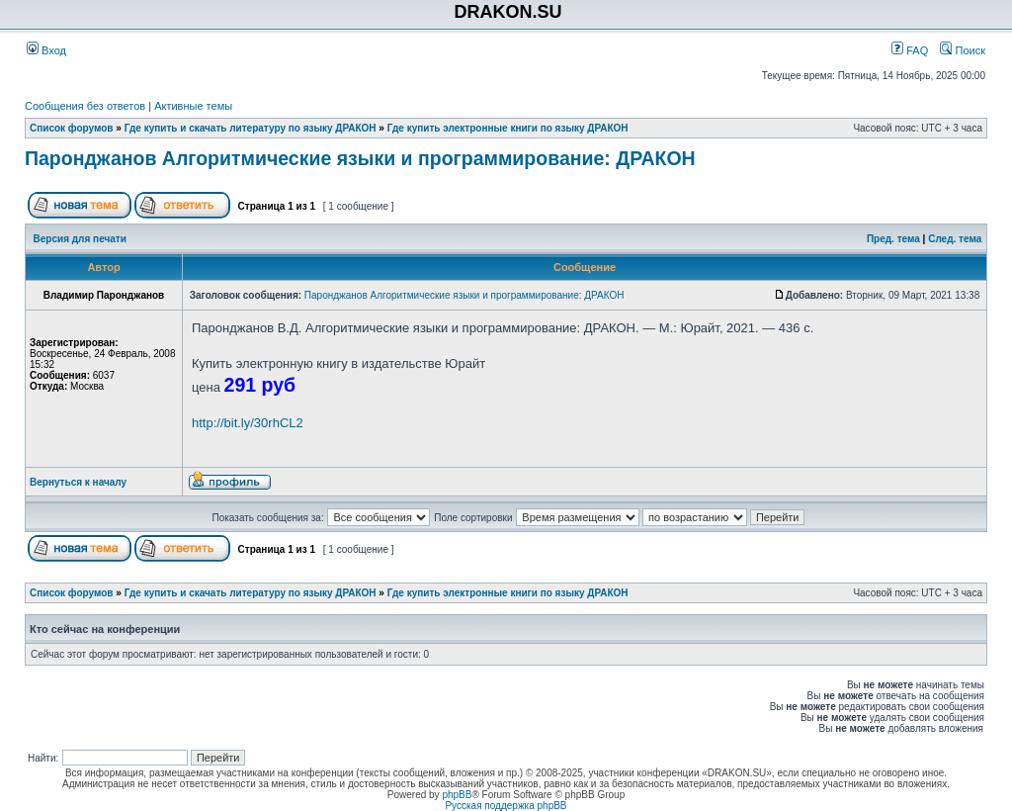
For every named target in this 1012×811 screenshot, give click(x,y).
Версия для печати (80, 238)
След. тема (954, 238)
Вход (46, 50)
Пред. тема (893, 238)
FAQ (909, 50)
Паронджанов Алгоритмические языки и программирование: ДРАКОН (360, 158)
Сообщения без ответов (85, 106)
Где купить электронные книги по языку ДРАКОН (508, 128)
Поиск (962, 50)
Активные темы (193, 106)
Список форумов (72, 128)
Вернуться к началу (78, 482)
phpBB (456, 794)
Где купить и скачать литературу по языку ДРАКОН (251, 128)
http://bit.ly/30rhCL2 (247, 422)
